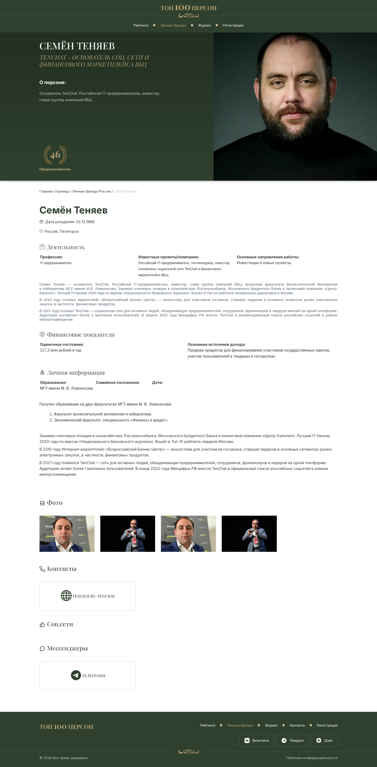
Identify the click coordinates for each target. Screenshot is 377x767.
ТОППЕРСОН (189, 7)
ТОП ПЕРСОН (66, 726)
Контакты (297, 725)
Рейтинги (140, 25)
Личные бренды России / (93, 191)
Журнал (204, 25)
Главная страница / (55, 191)
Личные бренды (173, 25)
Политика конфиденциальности (312, 758)
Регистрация (233, 25)
